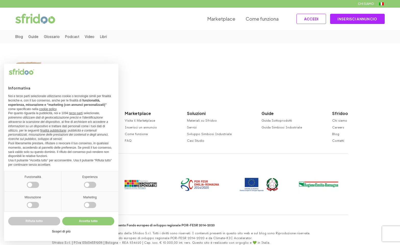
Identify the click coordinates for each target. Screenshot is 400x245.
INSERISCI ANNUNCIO (356, 19)
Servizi (192, 127)
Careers (338, 127)
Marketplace (218, 19)
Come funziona (258, 19)
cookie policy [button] (47, 109)
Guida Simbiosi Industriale (281, 127)
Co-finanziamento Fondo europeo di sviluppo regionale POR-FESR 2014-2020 (157, 225)
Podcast (75, 36)
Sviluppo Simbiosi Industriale (209, 134)
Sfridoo (340, 113)
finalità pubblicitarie (53, 130)
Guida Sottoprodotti (276, 121)
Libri (107, 36)
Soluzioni (196, 113)
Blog (19, 36)
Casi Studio (195, 141)
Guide (34, 36)
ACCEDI (308, 19)
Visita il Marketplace (140, 121)
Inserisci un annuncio (141, 127)
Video (93, 36)
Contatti (338, 141)
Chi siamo (339, 121)
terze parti (76, 113)
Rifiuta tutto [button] (34, 221)
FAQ (128, 141)
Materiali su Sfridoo (202, 121)
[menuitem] (381, 4)
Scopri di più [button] (61, 231)
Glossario (53, 36)
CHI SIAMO (366, 4)
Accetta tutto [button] (88, 221)
